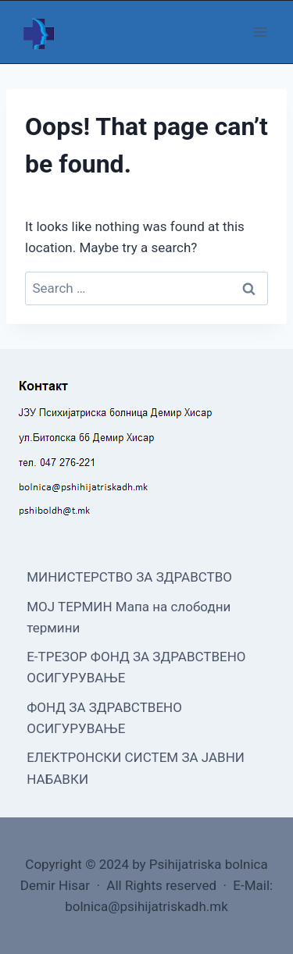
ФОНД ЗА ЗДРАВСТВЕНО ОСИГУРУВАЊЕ (104, 717)
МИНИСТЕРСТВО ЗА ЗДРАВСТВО (129, 577)
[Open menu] (259, 32)
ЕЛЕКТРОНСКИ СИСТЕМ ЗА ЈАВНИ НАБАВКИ (136, 767)
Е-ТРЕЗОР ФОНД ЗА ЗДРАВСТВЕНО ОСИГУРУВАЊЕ (136, 667)
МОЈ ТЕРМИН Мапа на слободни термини (128, 617)
